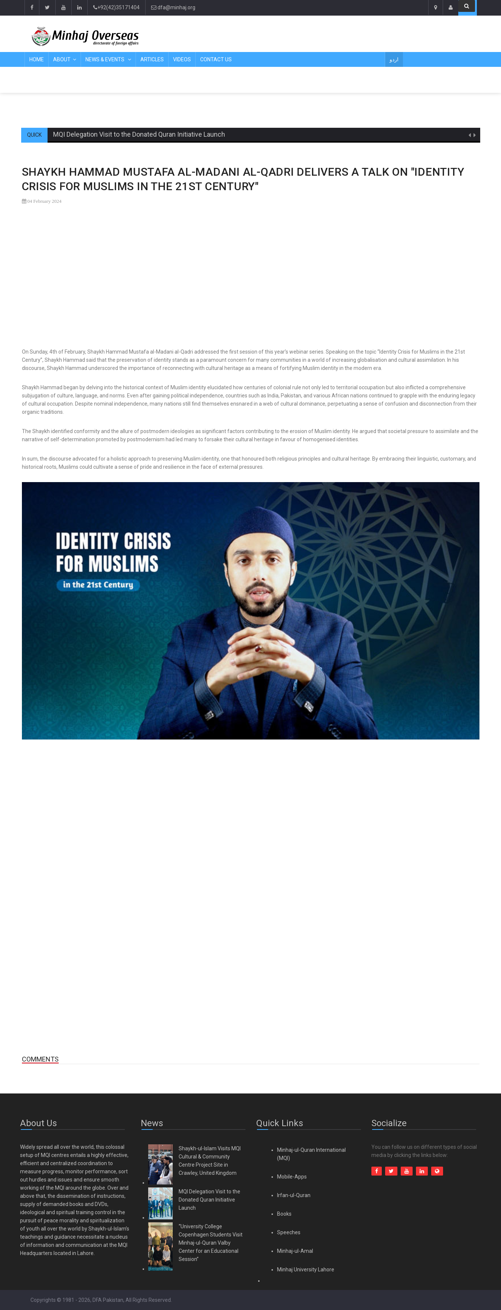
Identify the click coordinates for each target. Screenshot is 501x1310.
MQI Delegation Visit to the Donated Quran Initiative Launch (139, 134)
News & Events (105, 59)
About (62, 59)
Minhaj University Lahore (305, 1269)
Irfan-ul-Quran (293, 1195)
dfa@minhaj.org (173, 7)
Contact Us (216, 59)
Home (36, 59)
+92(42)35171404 (116, 7)
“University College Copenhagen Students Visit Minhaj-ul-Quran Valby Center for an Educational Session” (211, 1242)
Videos (182, 59)
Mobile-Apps (292, 1177)
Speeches (288, 1232)
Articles (152, 59)
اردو (394, 59)
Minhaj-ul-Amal (295, 1251)
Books (284, 1214)
